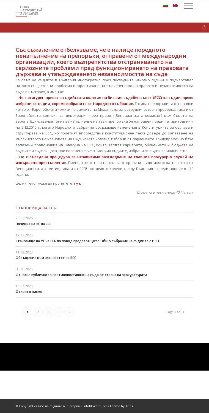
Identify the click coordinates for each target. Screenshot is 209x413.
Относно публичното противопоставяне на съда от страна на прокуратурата (81, 274)
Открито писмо (29, 291)
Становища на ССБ (36, 207)
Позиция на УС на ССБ (33, 224)
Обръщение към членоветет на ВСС (46, 257)
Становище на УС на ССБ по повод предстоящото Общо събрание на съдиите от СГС (88, 241)
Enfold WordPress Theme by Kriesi (108, 406)
